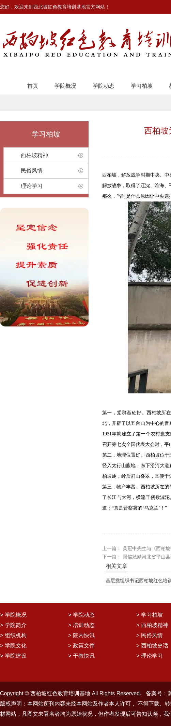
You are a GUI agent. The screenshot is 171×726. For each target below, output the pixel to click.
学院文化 (16, 645)
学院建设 (16, 656)
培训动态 (84, 625)
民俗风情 (32, 170)
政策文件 (84, 645)
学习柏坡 (142, 86)
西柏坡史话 (154, 645)
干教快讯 (84, 656)
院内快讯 (84, 635)
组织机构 (16, 635)
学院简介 (16, 625)
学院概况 (65, 86)
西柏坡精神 (34, 155)
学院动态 (103, 86)
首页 (32, 86)
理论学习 (32, 186)
